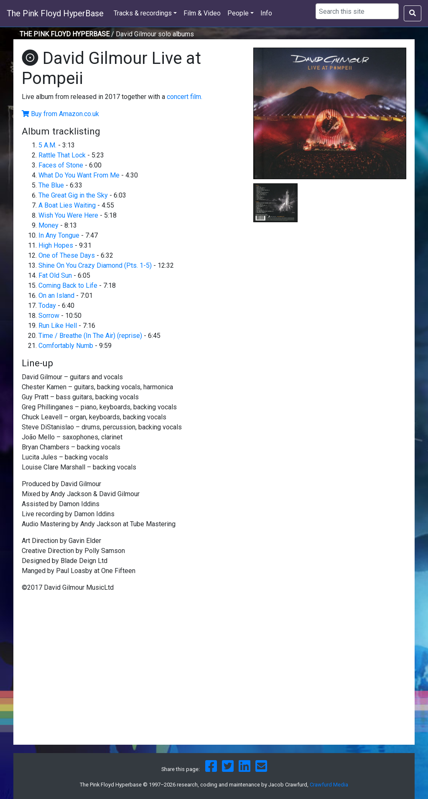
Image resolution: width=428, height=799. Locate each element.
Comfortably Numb (65, 346)
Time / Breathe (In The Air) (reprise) (90, 336)
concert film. (184, 97)
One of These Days (66, 255)
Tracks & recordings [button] (143, 13)
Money (48, 225)
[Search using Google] (357, 11)
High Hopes (55, 245)
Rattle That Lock (62, 155)
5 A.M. (48, 145)
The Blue (51, 185)
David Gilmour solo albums (155, 34)
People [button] (238, 13)
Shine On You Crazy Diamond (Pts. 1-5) (95, 265)
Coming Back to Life (67, 285)
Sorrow (48, 316)
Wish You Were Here (68, 215)
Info (266, 13)
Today (47, 305)
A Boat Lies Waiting (67, 205)
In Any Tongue (58, 235)
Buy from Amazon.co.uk (65, 114)
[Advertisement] (329, 290)
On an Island (56, 295)
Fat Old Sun (55, 275)
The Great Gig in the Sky (73, 195)
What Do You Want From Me (79, 175)
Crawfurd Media (329, 784)
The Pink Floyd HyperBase (55, 13)
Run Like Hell (57, 326)
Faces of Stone (60, 165)
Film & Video (202, 13)
